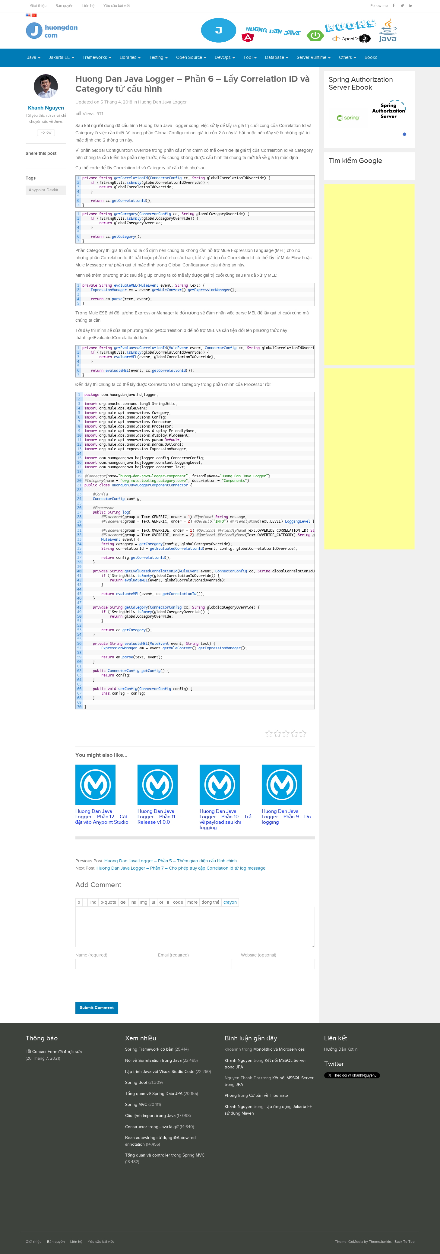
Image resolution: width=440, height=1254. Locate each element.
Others (345, 57)
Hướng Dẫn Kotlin (341, 1049)
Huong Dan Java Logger (162, 102)
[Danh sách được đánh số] (161, 902)
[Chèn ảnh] (144, 902)
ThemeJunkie (380, 1242)
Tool (247, 57)
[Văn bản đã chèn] (133, 902)
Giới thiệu (38, 6)
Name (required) (91, 955)
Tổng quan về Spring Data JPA (153, 1093)
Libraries (128, 57)
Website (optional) (258, 955)
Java (31, 57)
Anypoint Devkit (43, 190)
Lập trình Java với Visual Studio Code (160, 1071)
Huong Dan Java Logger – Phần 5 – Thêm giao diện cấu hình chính (170, 861)
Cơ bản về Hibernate (268, 1095)
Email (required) (173, 955)
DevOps (223, 57)
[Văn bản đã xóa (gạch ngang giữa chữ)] (123, 902)
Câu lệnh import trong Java (150, 1115)
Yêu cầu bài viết (116, 6)
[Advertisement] (369, 274)
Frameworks (95, 57)
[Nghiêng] (84, 902)
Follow (46, 132)
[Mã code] (178, 902)
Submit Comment (97, 1007)
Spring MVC (136, 1104)
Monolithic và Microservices (279, 1049)
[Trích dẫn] (108, 902)
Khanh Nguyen (238, 1060)
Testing (156, 57)
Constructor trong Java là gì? (152, 1127)
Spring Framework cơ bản (149, 1049)
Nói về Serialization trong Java (153, 1060)
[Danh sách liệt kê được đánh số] (153, 902)
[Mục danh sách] (168, 902)
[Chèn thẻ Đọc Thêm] (192, 902)
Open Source (189, 57)
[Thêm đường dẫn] (92, 902)
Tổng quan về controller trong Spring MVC (164, 1155)
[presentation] (116, 987)
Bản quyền (64, 6)
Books (371, 57)
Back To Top (404, 1242)
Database (274, 57)
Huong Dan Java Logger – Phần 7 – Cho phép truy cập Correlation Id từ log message (181, 868)
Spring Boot (136, 1082)
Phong (231, 1095)
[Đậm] (78, 902)
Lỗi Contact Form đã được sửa (54, 1051)
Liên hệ (88, 6)
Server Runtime (311, 57)
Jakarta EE (59, 57)
